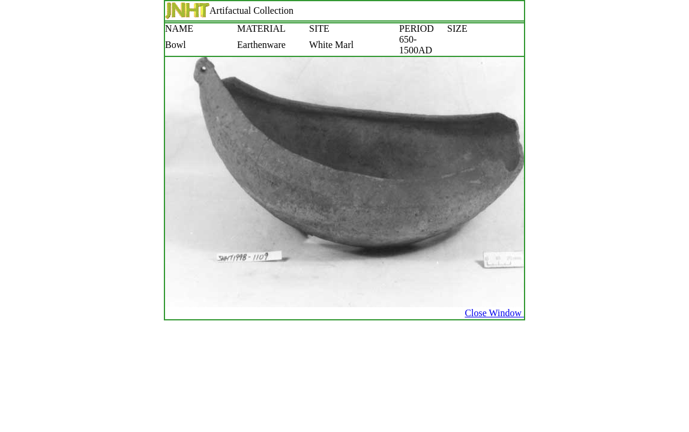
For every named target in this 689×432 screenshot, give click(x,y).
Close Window (494, 313)
